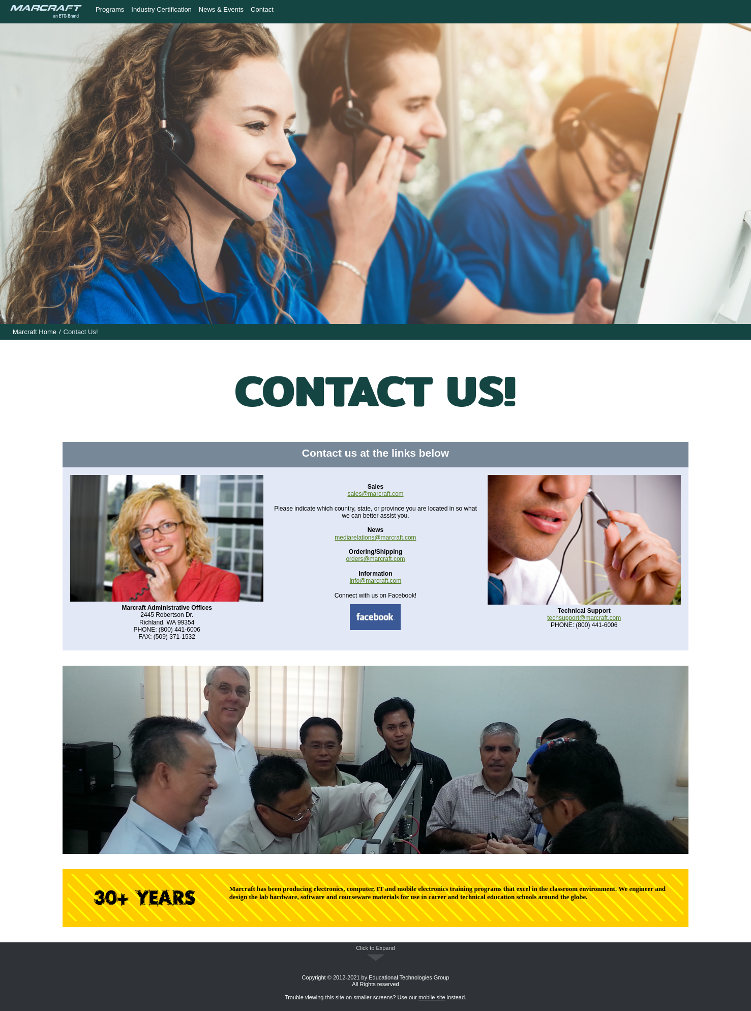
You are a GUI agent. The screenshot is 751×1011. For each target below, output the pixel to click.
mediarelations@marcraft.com (375, 537)
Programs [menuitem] (110, 9)
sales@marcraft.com (375, 493)
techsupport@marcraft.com (584, 617)
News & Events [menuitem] (221, 9)
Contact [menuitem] (262, 9)
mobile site (431, 997)
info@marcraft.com (376, 580)
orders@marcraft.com (375, 558)
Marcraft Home (34, 332)
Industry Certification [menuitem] (161, 9)
